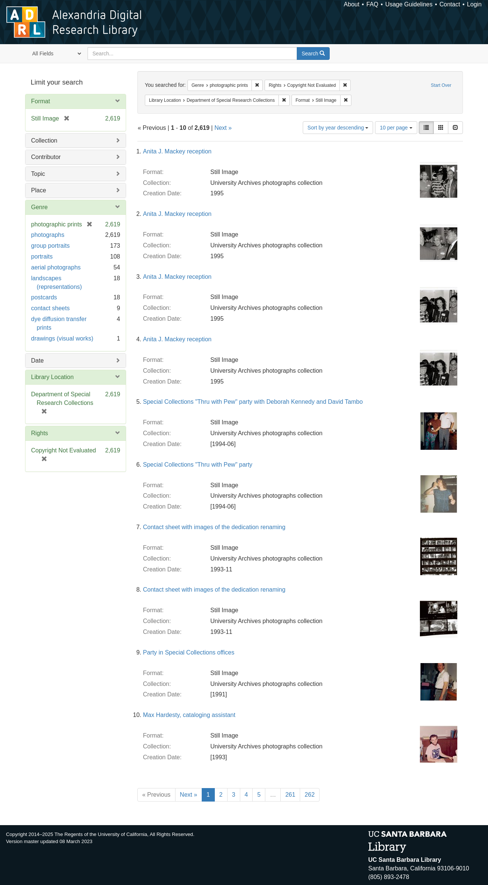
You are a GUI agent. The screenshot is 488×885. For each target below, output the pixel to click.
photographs (47, 235)
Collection (44, 140)
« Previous (156, 794)
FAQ (372, 4)
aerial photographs (56, 267)
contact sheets (50, 308)
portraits (42, 256)
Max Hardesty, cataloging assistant (189, 715)
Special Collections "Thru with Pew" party (197, 464)
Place (38, 190)
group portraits (50, 245)
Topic (38, 174)
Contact (449, 4)
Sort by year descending (338, 128)
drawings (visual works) (62, 338)
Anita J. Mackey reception (177, 151)
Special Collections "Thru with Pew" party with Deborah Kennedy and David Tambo (253, 402)
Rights (39, 433)
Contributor (46, 157)
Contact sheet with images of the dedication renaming (214, 527)
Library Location (52, 377)
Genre (39, 207)
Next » (223, 128)
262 (310, 794)
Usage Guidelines (408, 4)
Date (37, 360)
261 (290, 794)
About (352, 4)
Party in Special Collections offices (188, 652)
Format (40, 101)
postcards (44, 297)
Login (474, 4)
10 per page (396, 128)
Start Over (441, 85)
